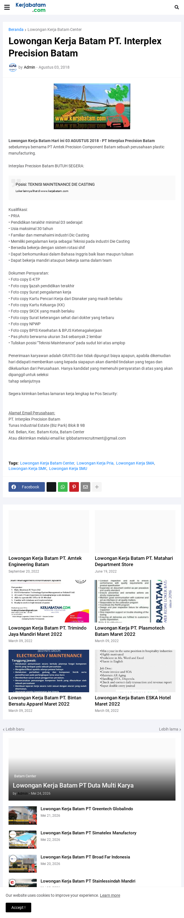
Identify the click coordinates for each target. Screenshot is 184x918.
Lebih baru (15, 729)
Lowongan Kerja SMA (135, 463)
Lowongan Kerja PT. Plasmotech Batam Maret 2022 (129, 631)
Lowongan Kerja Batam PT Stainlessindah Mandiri (88, 881)
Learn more (110, 895)
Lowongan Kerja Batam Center (55, 29)
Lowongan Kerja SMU (68, 468)
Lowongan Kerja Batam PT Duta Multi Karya (73, 785)
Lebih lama (168, 729)
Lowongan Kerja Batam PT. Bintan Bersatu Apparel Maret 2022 (45, 701)
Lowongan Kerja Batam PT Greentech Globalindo (87, 808)
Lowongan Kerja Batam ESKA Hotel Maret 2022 (133, 701)
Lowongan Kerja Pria (95, 463)
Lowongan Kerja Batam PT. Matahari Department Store (134, 561)
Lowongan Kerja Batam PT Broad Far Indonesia (85, 857)
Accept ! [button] (18, 907)
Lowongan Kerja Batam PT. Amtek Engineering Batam (45, 561)
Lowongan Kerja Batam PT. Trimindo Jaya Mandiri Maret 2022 (48, 631)
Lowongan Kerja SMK (28, 468)
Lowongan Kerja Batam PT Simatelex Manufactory (88, 832)
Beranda (16, 29)
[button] (7, 7)
